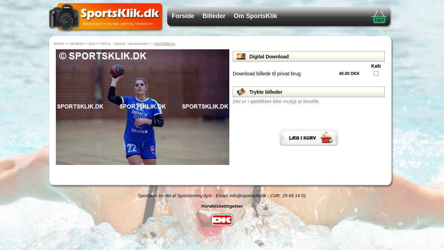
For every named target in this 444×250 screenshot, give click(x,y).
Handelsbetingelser (222, 206)
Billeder (214, 15)
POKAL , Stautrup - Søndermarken (125, 43)
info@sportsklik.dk (248, 195)
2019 (91, 43)
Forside (183, 15)
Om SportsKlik (255, 15)
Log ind (222, 233)
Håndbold (76, 43)
